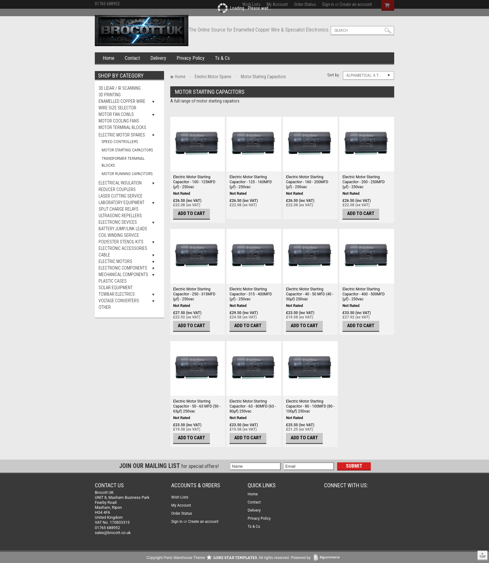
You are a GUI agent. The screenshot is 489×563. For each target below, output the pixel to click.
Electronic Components (123, 267)
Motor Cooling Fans (119, 120)
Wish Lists (179, 497)
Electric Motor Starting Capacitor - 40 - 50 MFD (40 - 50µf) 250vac (309, 294)
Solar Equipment (116, 287)
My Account (181, 505)
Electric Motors (115, 261)
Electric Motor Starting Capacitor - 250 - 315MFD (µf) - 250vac (194, 294)
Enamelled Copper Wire (122, 101)
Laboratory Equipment (121, 202)
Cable (104, 254)
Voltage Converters (119, 300)
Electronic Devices (118, 222)
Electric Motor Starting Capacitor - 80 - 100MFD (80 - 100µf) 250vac (310, 406)
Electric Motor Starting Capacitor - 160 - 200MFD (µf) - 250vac (307, 182)
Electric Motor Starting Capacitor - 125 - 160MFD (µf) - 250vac (251, 182)
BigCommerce (328, 557)
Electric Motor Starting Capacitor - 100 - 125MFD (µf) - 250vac (194, 182)
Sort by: (333, 75)
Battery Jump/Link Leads (123, 228)
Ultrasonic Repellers (120, 215)
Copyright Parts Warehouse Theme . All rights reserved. (218, 558)
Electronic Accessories (123, 248)
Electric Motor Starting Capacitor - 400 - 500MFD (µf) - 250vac (363, 294)
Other (105, 307)
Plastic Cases (113, 281)
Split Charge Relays (118, 209)
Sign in (176, 521)
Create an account (203, 521)
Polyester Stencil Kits (121, 241)
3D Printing (110, 94)
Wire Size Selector (117, 107)
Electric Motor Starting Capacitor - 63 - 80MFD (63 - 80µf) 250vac (253, 406)
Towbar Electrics (117, 294)
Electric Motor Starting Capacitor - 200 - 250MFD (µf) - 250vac (363, 182)
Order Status (181, 513)
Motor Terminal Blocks (122, 127)
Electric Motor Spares (122, 134)
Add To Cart (191, 213)
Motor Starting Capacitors (127, 150)
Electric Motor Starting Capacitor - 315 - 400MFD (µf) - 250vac (251, 294)
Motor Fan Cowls (116, 114)
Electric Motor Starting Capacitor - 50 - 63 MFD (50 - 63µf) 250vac (196, 406)
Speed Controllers (120, 141)
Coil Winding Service (119, 235)
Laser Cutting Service (121, 195)
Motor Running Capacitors (127, 173)
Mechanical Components (123, 274)
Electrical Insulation (120, 182)
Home (108, 58)
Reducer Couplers (117, 189)
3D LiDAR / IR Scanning (120, 88)
